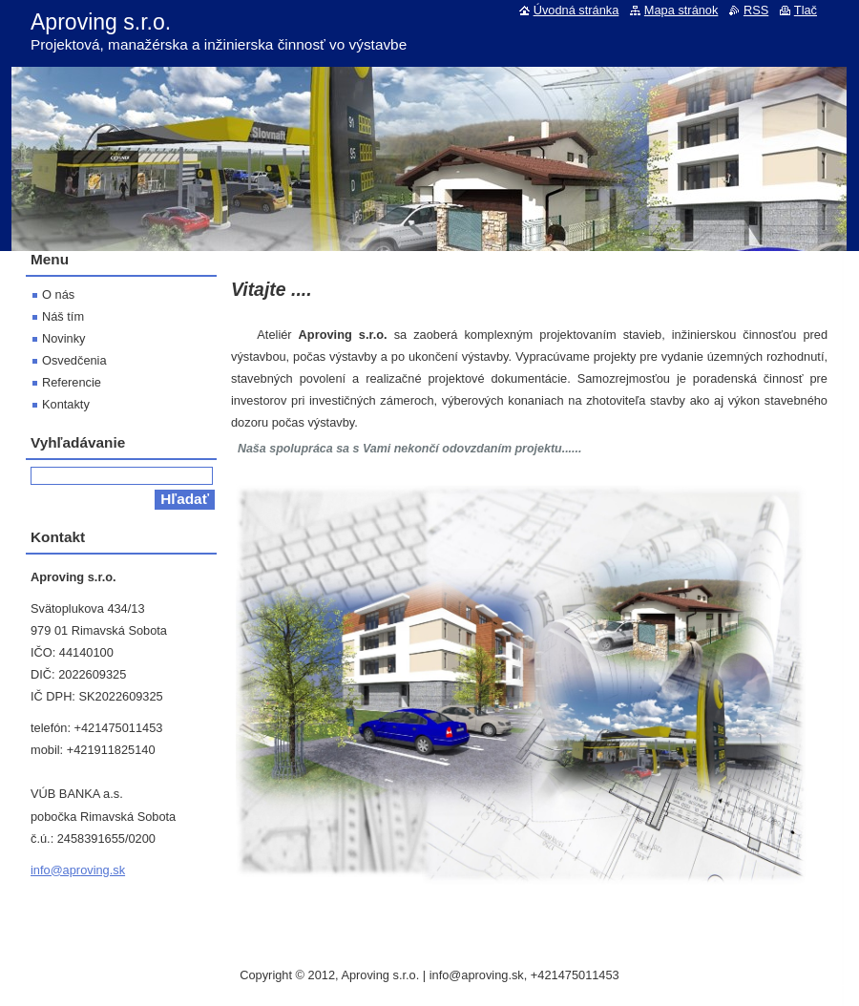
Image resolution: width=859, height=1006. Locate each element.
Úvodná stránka (576, 10)
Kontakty (66, 404)
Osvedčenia (74, 360)
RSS (756, 10)
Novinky (64, 338)
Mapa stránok (681, 10)
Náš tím (63, 316)
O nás (58, 294)
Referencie (71, 382)
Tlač (805, 10)
